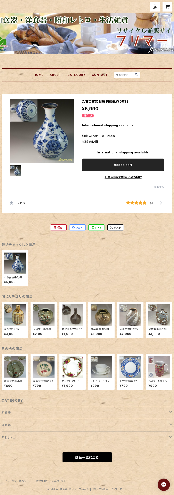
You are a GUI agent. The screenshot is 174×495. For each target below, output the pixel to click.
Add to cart (123, 165)
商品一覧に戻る (87, 457)
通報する (159, 187)
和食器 (6, 412)
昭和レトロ (9, 437)
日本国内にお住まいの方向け (123, 177)
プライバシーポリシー (17, 480)
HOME (38, 75)
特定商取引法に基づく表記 (51, 480)
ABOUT (55, 75)
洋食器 (6, 425)
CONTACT (100, 75)
